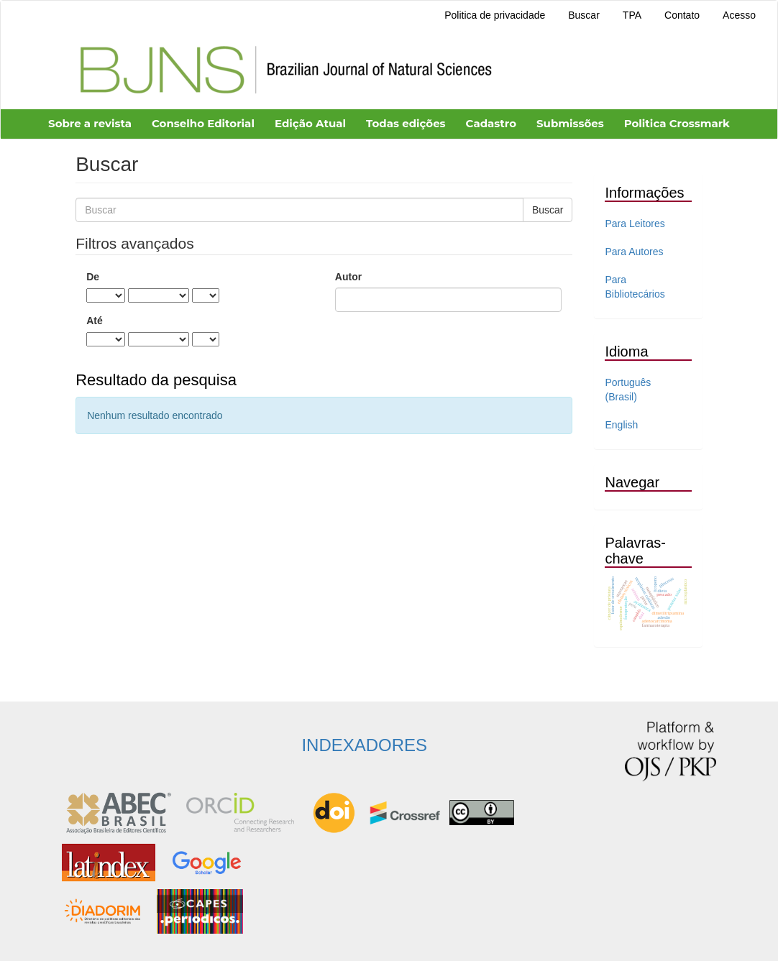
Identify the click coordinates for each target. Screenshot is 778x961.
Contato (682, 15)
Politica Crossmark (677, 123)
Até (94, 320)
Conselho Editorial (203, 123)
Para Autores (634, 251)
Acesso (739, 15)
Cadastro (491, 123)
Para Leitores (634, 223)
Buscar (584, 15)
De (92, 276)
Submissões (570, 123)
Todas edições (406, 123)
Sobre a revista (90, 123)
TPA (632, 15)
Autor (348, 276)
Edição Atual (310, 123)
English (621, 425)
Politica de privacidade (494, 15)
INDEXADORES (364, 745)
